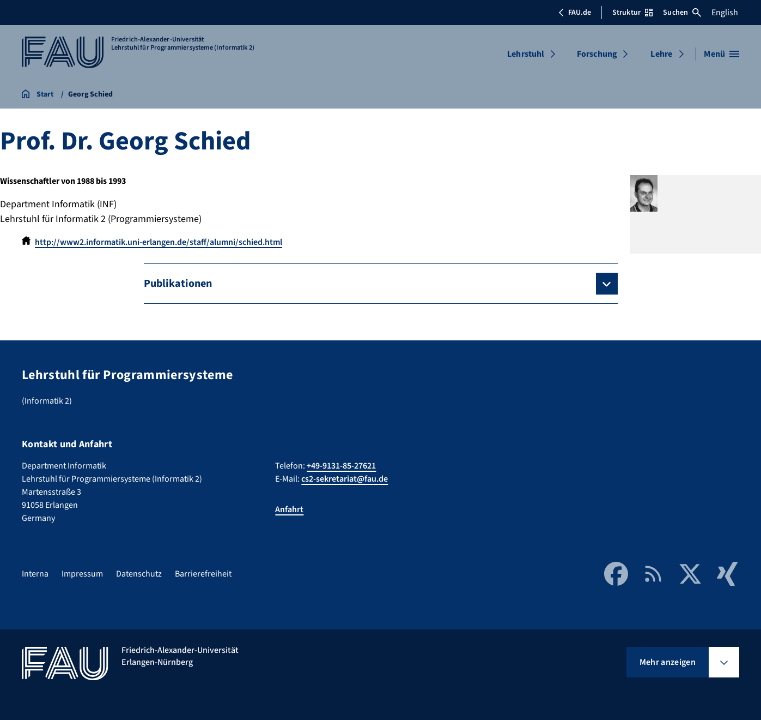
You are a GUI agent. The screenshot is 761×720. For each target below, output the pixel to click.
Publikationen (178, 283)
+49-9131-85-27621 (341, 466)
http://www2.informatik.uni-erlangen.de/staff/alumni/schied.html (158, 242)
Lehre (661, 54)
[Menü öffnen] (721, 54)
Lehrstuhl (525, 54)
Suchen (682, 12)
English (724, 13)
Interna (35, 574)
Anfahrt (289, 509)
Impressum (82, 574)
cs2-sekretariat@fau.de (344, 479)
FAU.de (575, 12)
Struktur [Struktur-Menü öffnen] (632, 12)
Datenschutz (139, 574)
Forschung (597, 54)
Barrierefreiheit (203, 574)
